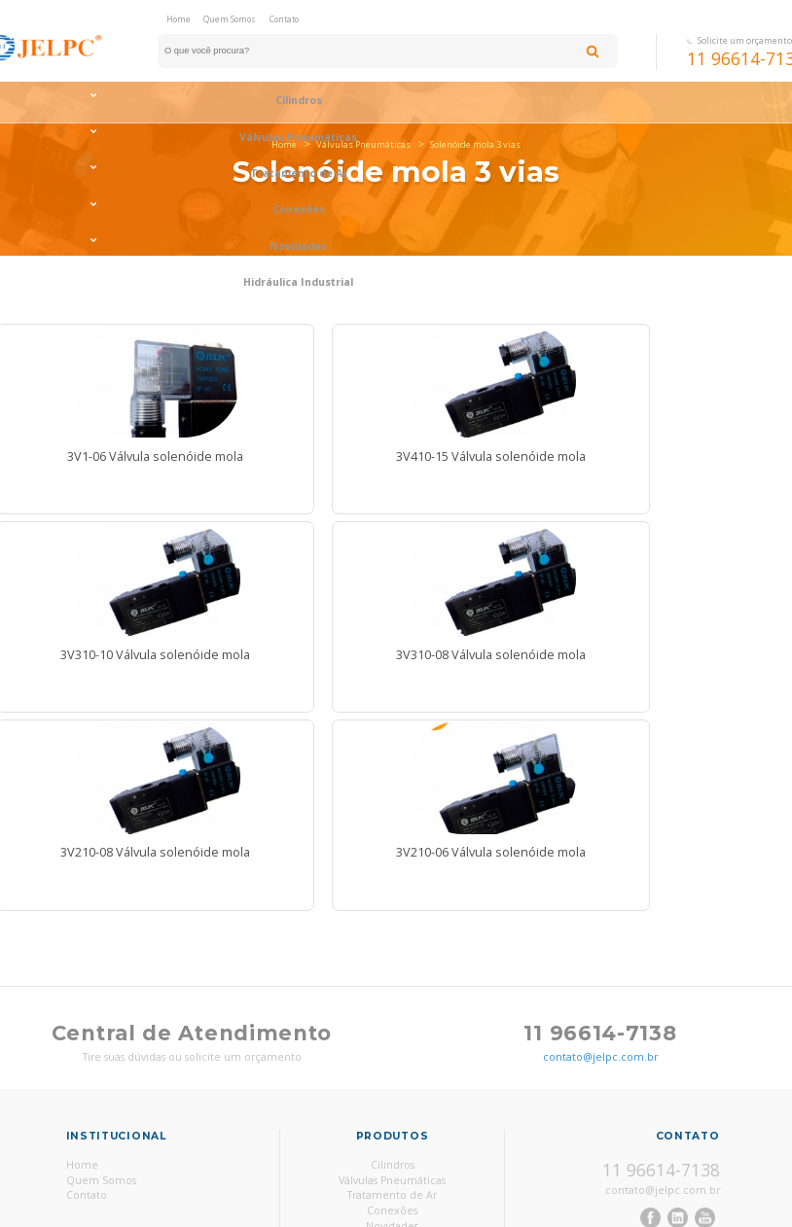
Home (178, 19)
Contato (284, 19)
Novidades (392, 1132)
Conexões (559, 105)
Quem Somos (229, 19)
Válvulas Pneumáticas (233, 105)
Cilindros (392, 1070)
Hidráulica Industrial (392, 1147)
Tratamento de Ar (396, 105)
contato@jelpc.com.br (600, 962)
